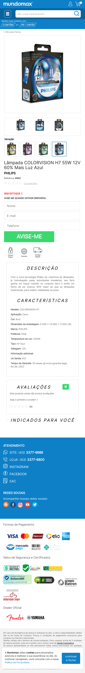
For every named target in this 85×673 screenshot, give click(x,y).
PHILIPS (10, 173)
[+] (65, 387)
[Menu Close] (7, 14)
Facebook (18, 474)
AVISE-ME (29, 236)
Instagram (19, 467)
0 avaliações (30, 183)
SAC (12, 481)
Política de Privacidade (17, 662)
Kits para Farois (13, 32)
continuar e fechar (71, 658)
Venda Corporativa (65, 643)
